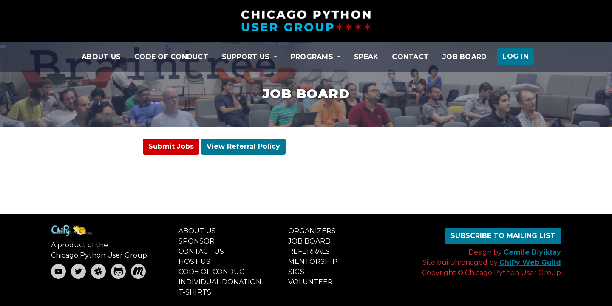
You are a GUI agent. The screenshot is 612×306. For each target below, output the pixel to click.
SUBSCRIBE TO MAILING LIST (502, 236)
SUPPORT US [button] (247, 57)
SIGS (296, 272)
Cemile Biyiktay (532, 252)
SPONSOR (196, 241)
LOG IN (515, 56)
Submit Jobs (171, 146)
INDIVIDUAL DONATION (219, 282)
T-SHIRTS (194, 292)
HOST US (194, 262)
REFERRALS (309, 251)
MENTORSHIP (312, 262)
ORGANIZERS (312, 231)
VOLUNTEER (310, 282)
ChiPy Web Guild (530, 262)
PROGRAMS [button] (313, 57)
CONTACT (410, 57)
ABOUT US (101, 57)
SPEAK (366, 57)
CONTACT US (201, 251)
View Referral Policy (243, 146)
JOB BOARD (464, 57)
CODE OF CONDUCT (171, 57)
